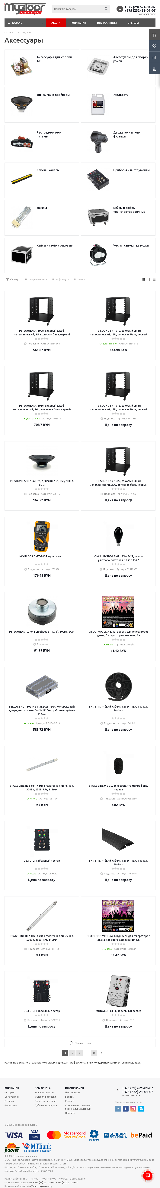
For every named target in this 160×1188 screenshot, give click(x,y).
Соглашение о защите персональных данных (78, 1107)
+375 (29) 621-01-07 (140, 7)
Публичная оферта (46, 1105)
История (9, 1092)
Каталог (18, 22)
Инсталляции (107, 22)
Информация (74, 1087)
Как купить (43, 1087)
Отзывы (9, 1101)
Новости (70, 1113)
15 (94, 1052)
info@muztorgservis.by (39, 1186)
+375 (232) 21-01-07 (140, 10)
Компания (79, 22)
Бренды (133, 22)
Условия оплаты (44, 1092)
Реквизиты (11, 1105)
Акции (55, 22)
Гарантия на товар (45, 1101)
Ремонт (69, 1101)
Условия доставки (45, 1096)
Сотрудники (12, 1096)
